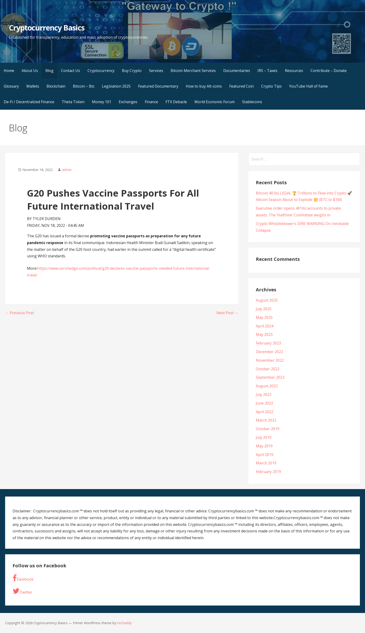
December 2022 (269, 351)
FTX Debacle (176, 101)
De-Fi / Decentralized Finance (29, 101)
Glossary (11, 86)
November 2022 (270, 360)
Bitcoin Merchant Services (193, 70)
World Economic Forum (214, 101)
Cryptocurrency (101, 70)
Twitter (22, 591)
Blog (49, 70)
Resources (294, 70)
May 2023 (264, 334)
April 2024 (264, 326)
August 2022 (267, 385)
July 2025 (263, 308)
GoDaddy (124, 623)
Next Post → (227, 312)
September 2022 (270, 377)
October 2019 (267, 428)
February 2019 (268, 471)
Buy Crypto (132, 70)
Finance (151, 101)
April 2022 (264, 411)
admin (66, 169)
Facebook (23, 578)
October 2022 (267, 368)
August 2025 (267, 300)
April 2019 (264, 454)
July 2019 (263, 437)
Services (156, 70)
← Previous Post (19, 312)
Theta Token (73, 101)
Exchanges (128, 101)
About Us (30, 70)
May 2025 (264, 317)
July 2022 (263, 394)
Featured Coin (241, 86)
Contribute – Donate (329, 70)
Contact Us (70, 70)
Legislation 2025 (116, 86)
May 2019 (264, 446)
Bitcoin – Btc (84, 86)
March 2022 (266, 420)
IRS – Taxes (267, 70)
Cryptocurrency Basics (46, 28)
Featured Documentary (158, 86)
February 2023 (268, 343)
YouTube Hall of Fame (308, 86)
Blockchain (56, 86)
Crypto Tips (271, 86)
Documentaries (236, 70)
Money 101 (101, 101)
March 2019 (266, 463)
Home (9, 70)
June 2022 (264, 403)
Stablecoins (252, 101)
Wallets (32, 86)
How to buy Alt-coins (204, 86)
